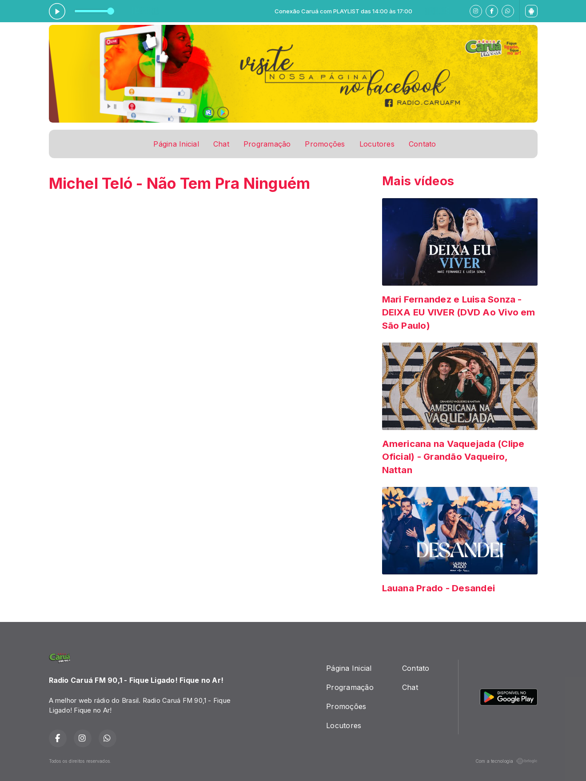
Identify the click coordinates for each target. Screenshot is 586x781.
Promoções (325, 143)
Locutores (377, 143)
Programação (267, 143)
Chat (221, 143)
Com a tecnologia (506, 761)
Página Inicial (176, 143)
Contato (422, 143)
